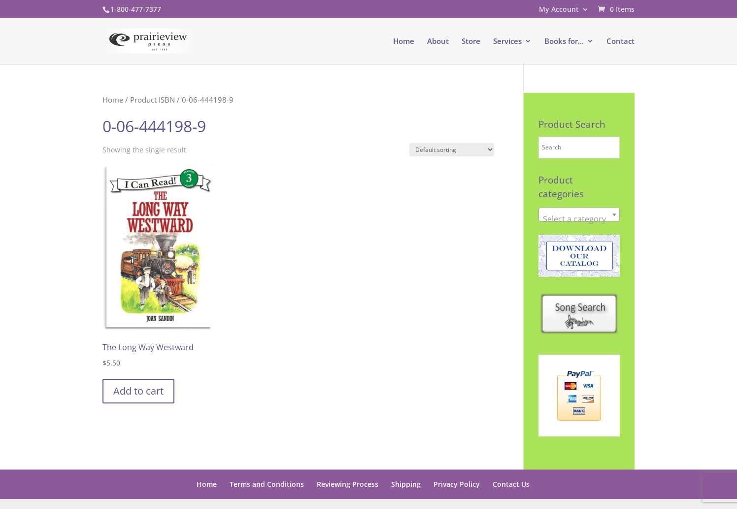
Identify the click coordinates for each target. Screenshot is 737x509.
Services (507, 41)
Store (471, 41)
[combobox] (579, 214)
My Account (559, 10)
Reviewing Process (347, 484)
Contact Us (511, 484)
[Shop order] (451, 149)
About (438, 41)
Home (403, 41)
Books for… (564, 41)
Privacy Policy (457, 484)
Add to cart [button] (138, 391)
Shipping (406, 484)
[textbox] (579, 219)
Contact (620, 41)
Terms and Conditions (267, 484)
